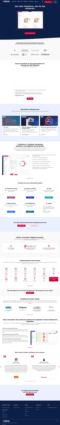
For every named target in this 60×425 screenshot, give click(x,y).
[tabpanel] (16, 367)
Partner (18, 1)
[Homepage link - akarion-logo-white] (5, 421)
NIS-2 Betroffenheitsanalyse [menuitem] (52, 407)
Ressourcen (31, 1)
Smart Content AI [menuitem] (16, 407)
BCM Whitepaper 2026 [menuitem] (28, 407)
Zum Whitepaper (26, 134)
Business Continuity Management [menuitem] (5, 410)
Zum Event (5, 134)
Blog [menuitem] (25, 413)
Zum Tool (43, 134)
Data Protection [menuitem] (4, 414)
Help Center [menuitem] (27, 411)
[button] (30, 21)
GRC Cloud (14, 1)
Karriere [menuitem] (37, 409)
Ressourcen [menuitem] (27, 415)
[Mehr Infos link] (30, 99)
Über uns (36, 1)
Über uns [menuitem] (37, 407)
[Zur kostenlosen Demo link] (30, 33)
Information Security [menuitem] (5, 407)
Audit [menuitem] (3, 412)
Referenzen (26, 1)
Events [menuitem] (26, 409)
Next (59, 366)
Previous (1, 366)
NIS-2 (22, 1)
